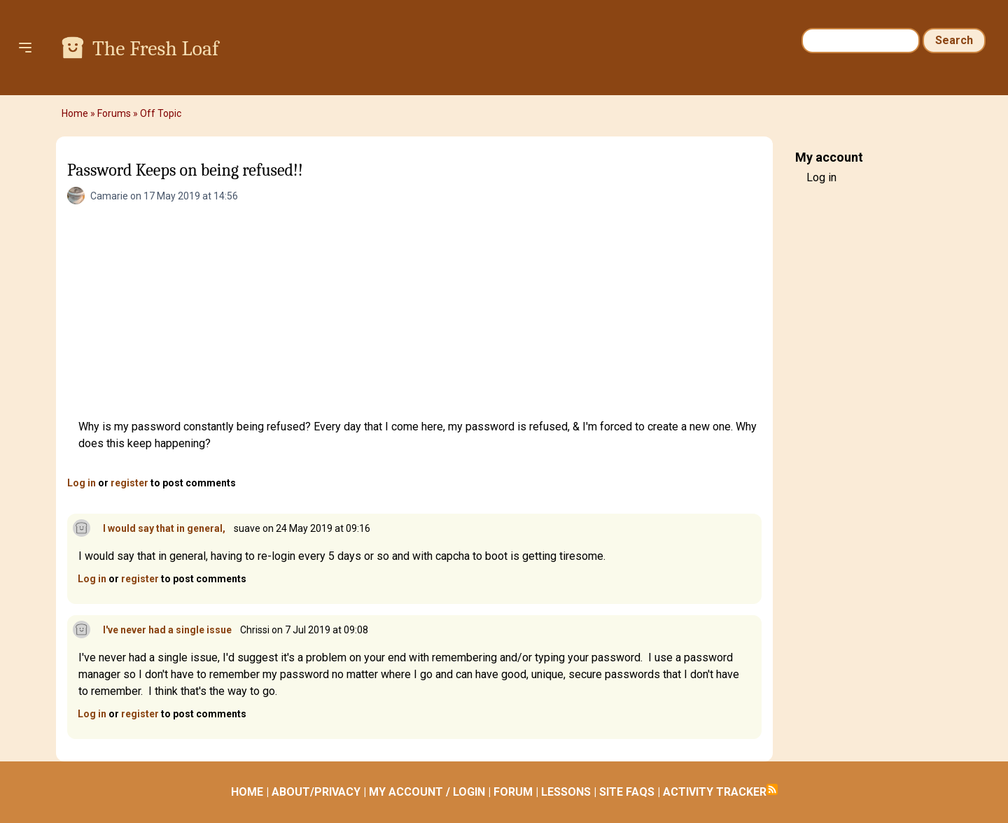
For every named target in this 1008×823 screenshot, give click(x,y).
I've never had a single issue (167, 629)
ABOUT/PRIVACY (316, 792)
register (129, 482)
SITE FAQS (626, 792)
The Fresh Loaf (155, 48)
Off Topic (160, 113)
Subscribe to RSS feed (772, 789)
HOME (247, 792)
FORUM (513, 792)
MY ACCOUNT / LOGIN (427, 792)
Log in (81, 482)
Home (75, 113)
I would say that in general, (164, 528)
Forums (114, 113)
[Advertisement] (420, 314)
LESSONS (566, 792)
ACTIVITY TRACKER (714, 792)
